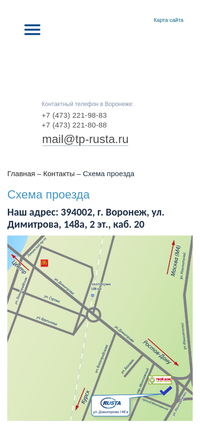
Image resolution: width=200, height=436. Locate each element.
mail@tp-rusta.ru (85, 138)
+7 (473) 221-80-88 (74, 125)
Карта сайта (168, 20)
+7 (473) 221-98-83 (74, 115)
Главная (131, 20)
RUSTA (100, 59)
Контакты (143, 20)
